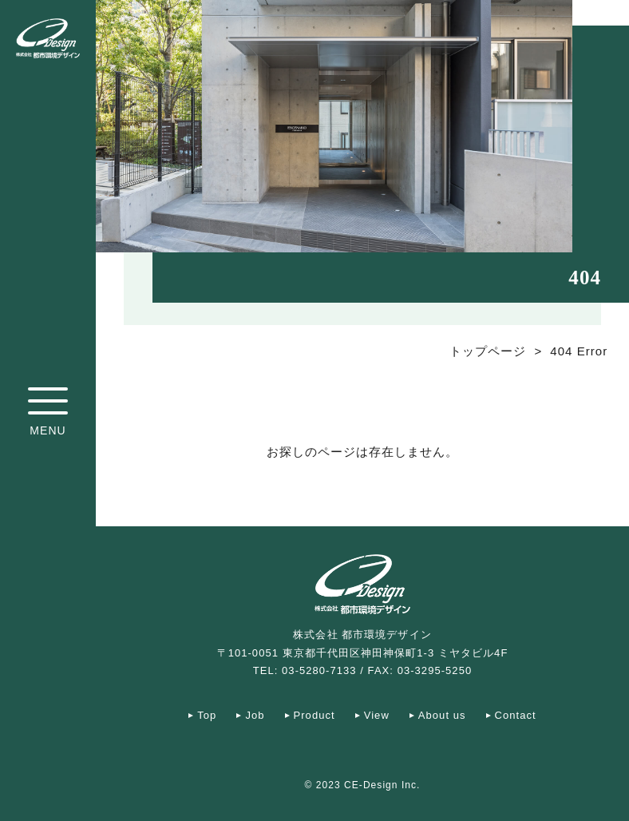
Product (314, 715)
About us (442, 715)
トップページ (487, 351)
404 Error (578, 351)
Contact (515, 715)
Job (254, 715)
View (377, 715)
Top (206, 715)
